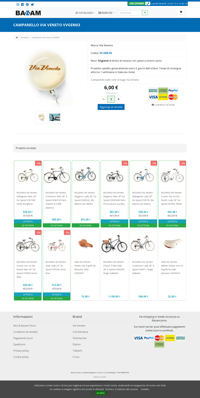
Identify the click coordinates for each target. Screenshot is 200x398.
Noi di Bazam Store (24, 325)
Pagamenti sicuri (23, 338)
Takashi (77, 350)
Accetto (101, 392)
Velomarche (80, 338)
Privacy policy (21, 350)
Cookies (145, 389)
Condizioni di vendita (25, 332)
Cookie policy (21, 357)
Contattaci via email (163, 104)
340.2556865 (136, 3)
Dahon (77, 344)
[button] (85, 13)
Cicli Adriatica (80, 332)
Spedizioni (19, 344)
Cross (76, 357)
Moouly (101, 377)
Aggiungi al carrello (111, 107)
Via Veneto (79, 325)
